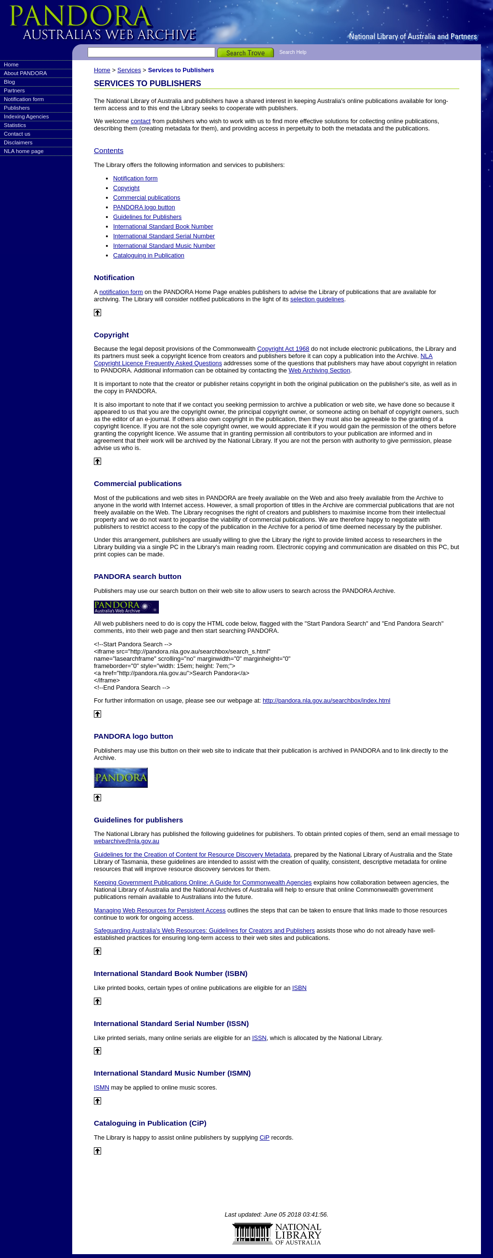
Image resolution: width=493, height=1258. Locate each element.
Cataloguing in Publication (148, 255)
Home (11, 64)
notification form (121, 291)
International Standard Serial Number (164, 236)
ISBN (299, 987)
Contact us (17, 134)
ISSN (259, 1037)
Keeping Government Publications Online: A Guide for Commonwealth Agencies (202, 882)
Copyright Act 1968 (283, 348)
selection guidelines (317, 299)
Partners (14, 90)
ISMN (101, 1087)
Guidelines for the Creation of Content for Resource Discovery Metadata (192, 854)
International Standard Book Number (163, 226)
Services (129, 70)
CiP (264, 1137)
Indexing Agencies (26, 116)
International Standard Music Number (164, 245)
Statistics (15, 125)
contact (141, 121)
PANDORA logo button (144, 207)
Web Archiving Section (319, 370)
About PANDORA (25, 73)
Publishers (17, 108)
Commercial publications (146, 197)
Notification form (24, 99)
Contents (108, 150)
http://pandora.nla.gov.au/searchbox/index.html (326, 700)
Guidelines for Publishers (147, 216)
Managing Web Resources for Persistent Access (160, 910)
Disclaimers (18, 142)
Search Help (292, 52)
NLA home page (24, 151)
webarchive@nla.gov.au (126, 841)
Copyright (126, 188)
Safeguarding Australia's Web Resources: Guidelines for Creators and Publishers (204, 930)
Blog (9, 82)
